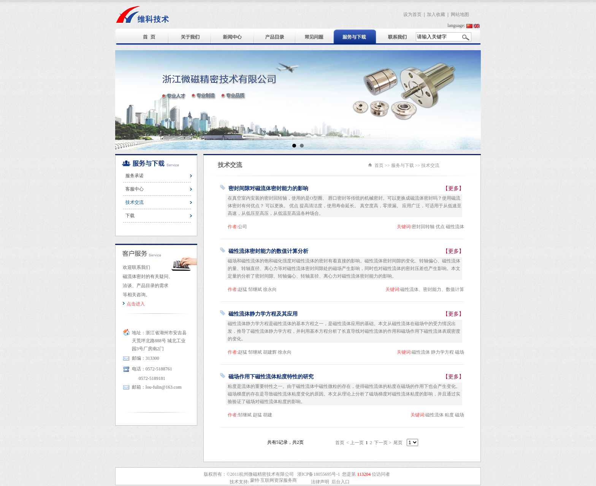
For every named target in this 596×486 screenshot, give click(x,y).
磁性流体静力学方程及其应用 (263, 314)
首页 (379, 165)
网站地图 (460, 14)
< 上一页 (355, 442)
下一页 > (383, 442)
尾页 (398, 442)
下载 (130, 215)
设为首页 (412, 14)
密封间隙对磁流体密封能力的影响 (268, 188)
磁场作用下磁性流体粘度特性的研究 (271, 377)
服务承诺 (134, 175)
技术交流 (134, 202)
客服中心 (134, 189)
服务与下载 (402, 165)
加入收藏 (436, 14)
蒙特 (254, 480)
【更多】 (453, 188)
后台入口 (340, 481)
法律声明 (320, 481)
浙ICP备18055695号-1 (318, 474)
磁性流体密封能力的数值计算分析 (268, 251)
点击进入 (136, 304)
